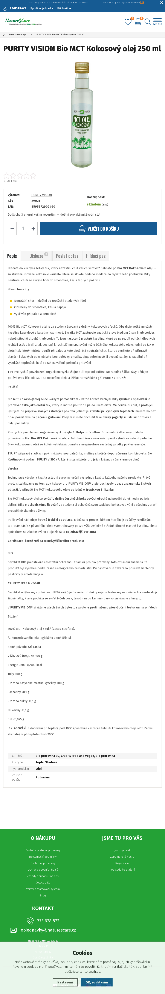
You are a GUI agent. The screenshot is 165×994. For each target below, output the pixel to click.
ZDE (142, 2)
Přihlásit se (64, 8)
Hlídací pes (95, 255)
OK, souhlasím (97, 982)
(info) (105, 204)
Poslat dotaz (67, 255)
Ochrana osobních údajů (43, 869)
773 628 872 (48, 920)
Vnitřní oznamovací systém (43, 889)
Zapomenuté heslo (122, 856)
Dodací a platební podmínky (43, 850)
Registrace (122, 863)
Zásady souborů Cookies (43, 876)
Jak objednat (122, 850)
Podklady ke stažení (122, 869)
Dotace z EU (42, 882)
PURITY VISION (41, 195)
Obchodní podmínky (43, 863)
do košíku (99, 228)
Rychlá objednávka (41, 8)
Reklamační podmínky (43, 856)
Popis (12, 255)
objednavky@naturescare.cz (48, 930)
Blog (43, 895)
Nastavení (65, 982)
